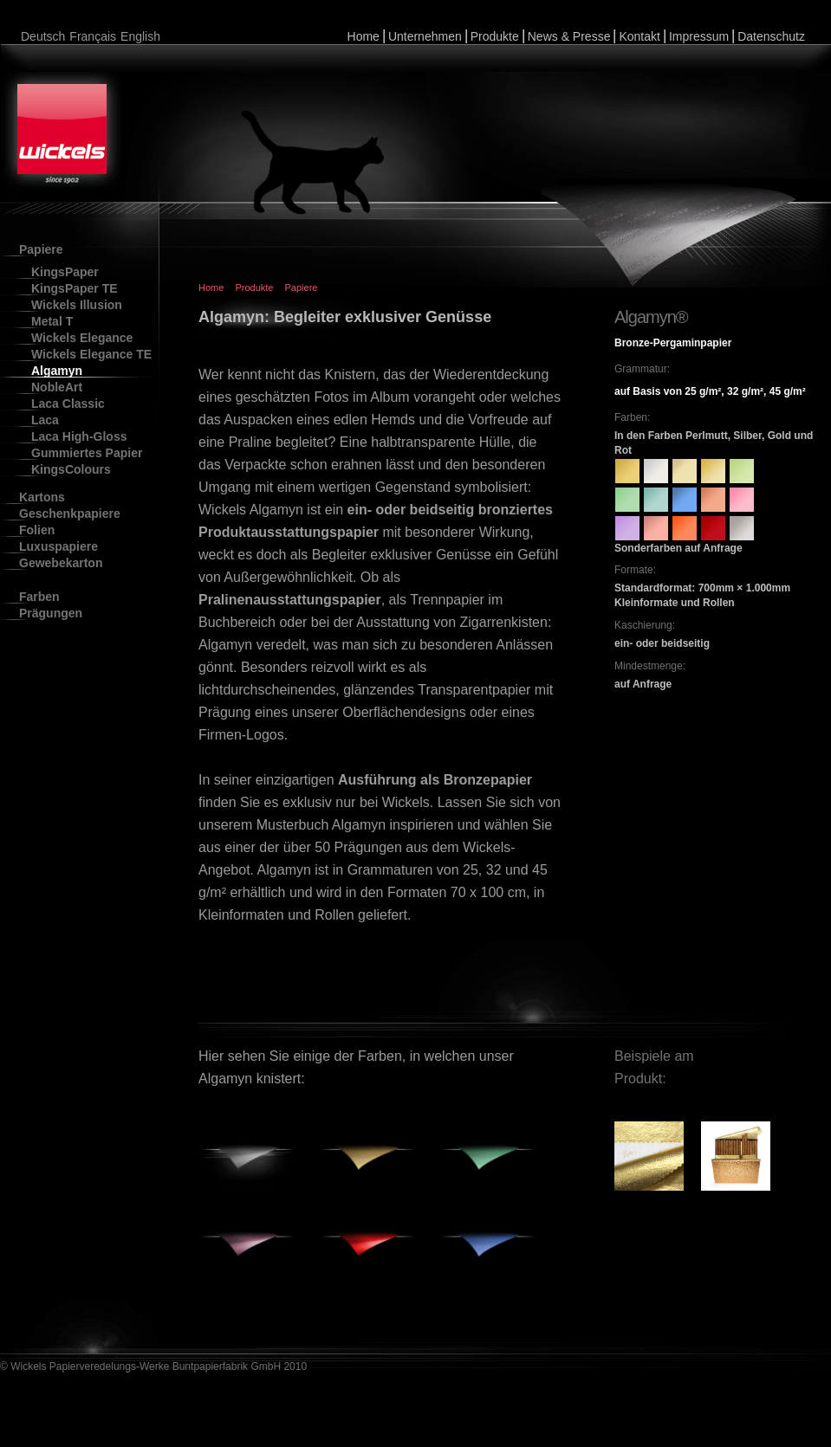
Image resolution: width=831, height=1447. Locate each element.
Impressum (699, 36)
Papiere (41, 249)
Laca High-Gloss (79, 436)
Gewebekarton (60, 563)
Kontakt (639, 36)
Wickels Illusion (76, 305)
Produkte (495, 36)
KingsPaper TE (74, 288)
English (140, 36)
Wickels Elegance (82, 338)
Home (363, 36)
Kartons (42, 497)
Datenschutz (771, 36)
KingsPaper (65, 272)
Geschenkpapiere (69, 513)
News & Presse (569, 36)
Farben (39, 597)
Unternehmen (425, 36)
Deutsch (43, 36)
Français (92, 36)
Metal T (52, 321)
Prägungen (50, 613)
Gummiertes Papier (86, 453)
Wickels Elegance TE (91, 354)
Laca (45, 420)
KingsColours (71, 469)
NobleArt (56, 387)
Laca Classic (68, 403)
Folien (37, 530)
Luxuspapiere (58, 546)
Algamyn (56, 371)
